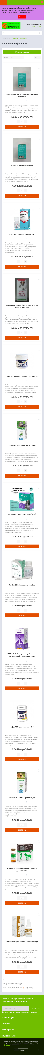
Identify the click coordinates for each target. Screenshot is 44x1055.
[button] (18, 2)
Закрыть (22, 17)
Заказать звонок (36, 26)
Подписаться (35, 1008)
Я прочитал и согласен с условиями (20, 1012)
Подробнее (7, 1045)
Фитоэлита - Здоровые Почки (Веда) (22, 514)
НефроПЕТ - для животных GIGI (22, 727)
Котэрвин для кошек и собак (22, 165)
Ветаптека (7, 38)
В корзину (22, 127)
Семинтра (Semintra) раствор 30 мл (22, 234)
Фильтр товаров (22, 52)
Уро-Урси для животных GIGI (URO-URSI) (22, 376)
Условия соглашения (16, 1012)
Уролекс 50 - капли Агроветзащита (22, 798)
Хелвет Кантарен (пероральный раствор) (22, 941)
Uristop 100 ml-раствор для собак (22, 585)
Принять (23, 1050)
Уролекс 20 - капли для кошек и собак (22, 445)
